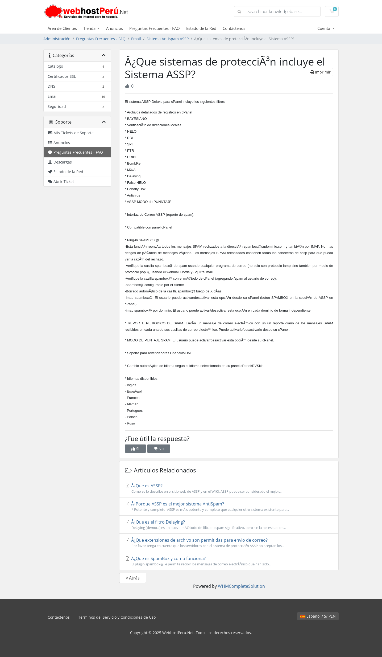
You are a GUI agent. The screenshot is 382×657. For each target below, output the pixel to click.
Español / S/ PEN (318, 616)
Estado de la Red (201, 28)
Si (135, 448)
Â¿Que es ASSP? (229, 488)
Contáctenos (234, 28)
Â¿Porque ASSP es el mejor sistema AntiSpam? (229, 506)
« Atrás (133, 578)
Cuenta (324, 28)
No (159, 448)
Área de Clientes (62, 28)
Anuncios (114, 28)
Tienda (90, 28)
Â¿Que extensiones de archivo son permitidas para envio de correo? (229, 542)
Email (136, 38)
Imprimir (320, 72)
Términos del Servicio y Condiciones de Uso (117, 617)
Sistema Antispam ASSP (168, 38)
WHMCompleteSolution (241, 586)
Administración (56, 38)
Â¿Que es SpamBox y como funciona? (229, 561)
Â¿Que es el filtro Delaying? (229, 524)
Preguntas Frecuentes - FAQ (154, 28)
